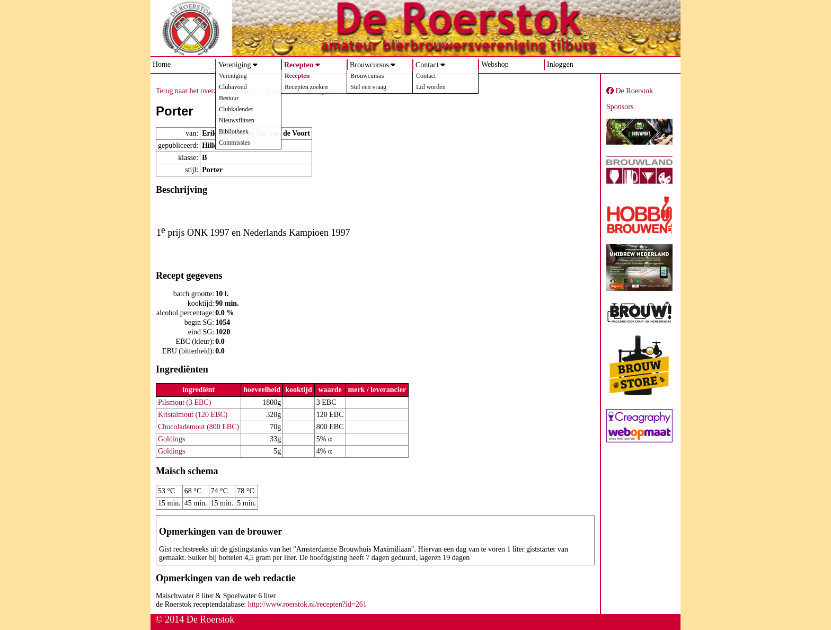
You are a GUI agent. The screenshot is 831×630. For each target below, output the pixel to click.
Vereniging (234, 65)
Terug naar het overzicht (192, 91)
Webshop (495, 64)
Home (162, 64)
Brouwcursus (369, 65)
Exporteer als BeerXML (346, 91)
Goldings (171, 439)
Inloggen (560, 64)
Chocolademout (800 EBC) (198, 427)
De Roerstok (629, 91)
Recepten (298, 65)
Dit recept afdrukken (267, 91)
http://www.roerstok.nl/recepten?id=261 (307, 604)
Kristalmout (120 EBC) (192, 415)
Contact (427, 65)
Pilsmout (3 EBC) (184, 402)
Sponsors (619, 107)
